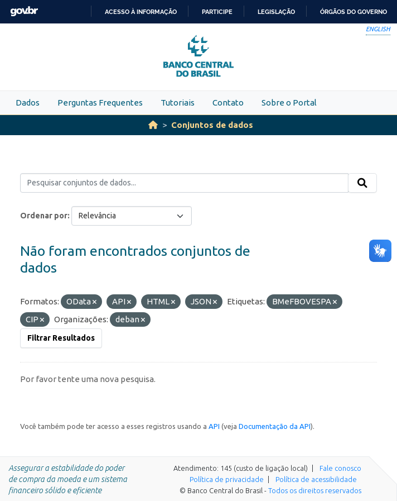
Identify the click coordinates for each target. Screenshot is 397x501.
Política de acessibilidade (316, 479)
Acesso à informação (141, 12)
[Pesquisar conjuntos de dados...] (184, 183)
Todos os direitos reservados (314, 490)
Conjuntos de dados (212, 125)
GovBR (24, 11)
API (214, 426)
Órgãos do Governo (353, 12)
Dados (28, 102)
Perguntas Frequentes (100, 102)
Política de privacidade (227, 479)
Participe (217, 12)
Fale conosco (340, 468)
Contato (228, 102)
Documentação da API (275, 426)
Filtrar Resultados (61, 337)
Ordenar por (43, 215)
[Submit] (362, 183)
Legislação (276, 12)
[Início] (153, 125)
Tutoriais (178, 102)
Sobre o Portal (289, 102)
